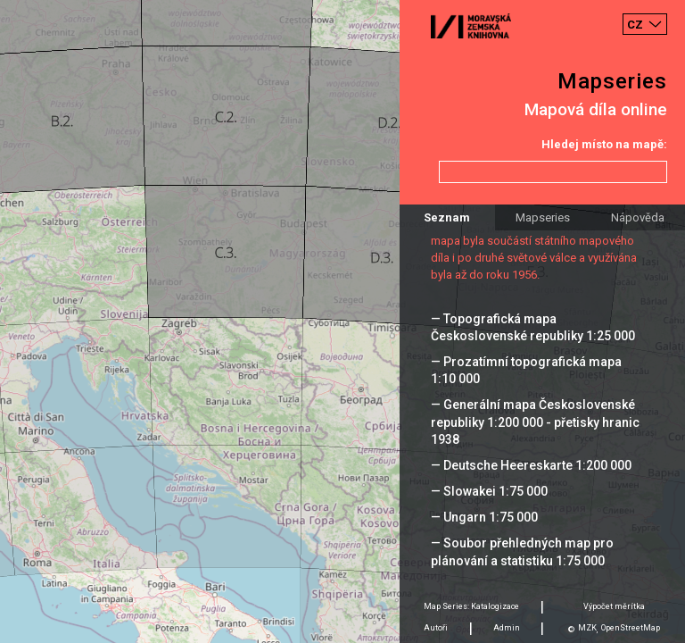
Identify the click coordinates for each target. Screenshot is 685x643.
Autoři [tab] (436, 627)
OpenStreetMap (630, 627)
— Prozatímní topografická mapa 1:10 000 (526, 370)
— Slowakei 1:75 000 (489, 491)
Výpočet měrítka (614, 606)
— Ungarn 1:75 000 (484, 517)
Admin (506, 627)
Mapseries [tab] (543, 217)
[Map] (342, 321)
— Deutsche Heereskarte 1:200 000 (531, 465)
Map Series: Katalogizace (471, 606)
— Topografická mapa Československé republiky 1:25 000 (533, 327)
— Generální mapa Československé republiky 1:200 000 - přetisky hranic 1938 (535, 421)
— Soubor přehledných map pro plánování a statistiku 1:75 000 (522, 551)
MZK (587, 627)
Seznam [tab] (447, 217)
